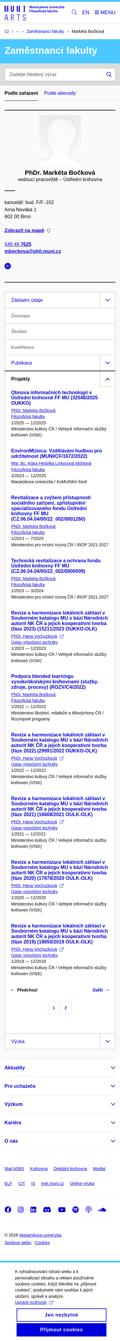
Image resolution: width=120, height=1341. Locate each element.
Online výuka (82, 1183)
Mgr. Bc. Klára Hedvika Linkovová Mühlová (51, 463)
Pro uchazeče (20, 1086)
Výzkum (14, 1104)
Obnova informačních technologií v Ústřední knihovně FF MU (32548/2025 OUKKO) (54, 398)
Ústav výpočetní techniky (34, 642)
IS (33, 1183)
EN (86, 12)
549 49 (18, 244)
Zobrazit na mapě (27, 230)
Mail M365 (14, 1168)
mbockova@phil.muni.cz (33, 251)
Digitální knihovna (70, 1168)
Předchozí (24, 990)
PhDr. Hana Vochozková (37, 636)
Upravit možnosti (34, 1309)
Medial (99, 1168)
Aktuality (15, 1067)
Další (101, 990)
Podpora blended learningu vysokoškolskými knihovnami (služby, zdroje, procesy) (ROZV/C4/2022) (54, 682)
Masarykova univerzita (40, 1235)
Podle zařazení (21, 93)
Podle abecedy (60, 93)
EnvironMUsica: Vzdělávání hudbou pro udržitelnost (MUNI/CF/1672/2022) (56, 453)
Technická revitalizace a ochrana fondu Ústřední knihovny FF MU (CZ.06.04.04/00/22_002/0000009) (56, 566)
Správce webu (18, 1242)
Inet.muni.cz (52, 1183)
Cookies (42, 1242)
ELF (8, 1183)
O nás (11, 1141)
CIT (21, 1183)
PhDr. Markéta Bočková (33, 410)
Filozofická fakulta (28, 416)
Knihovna (39, 1168)
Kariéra (13, 1122)
